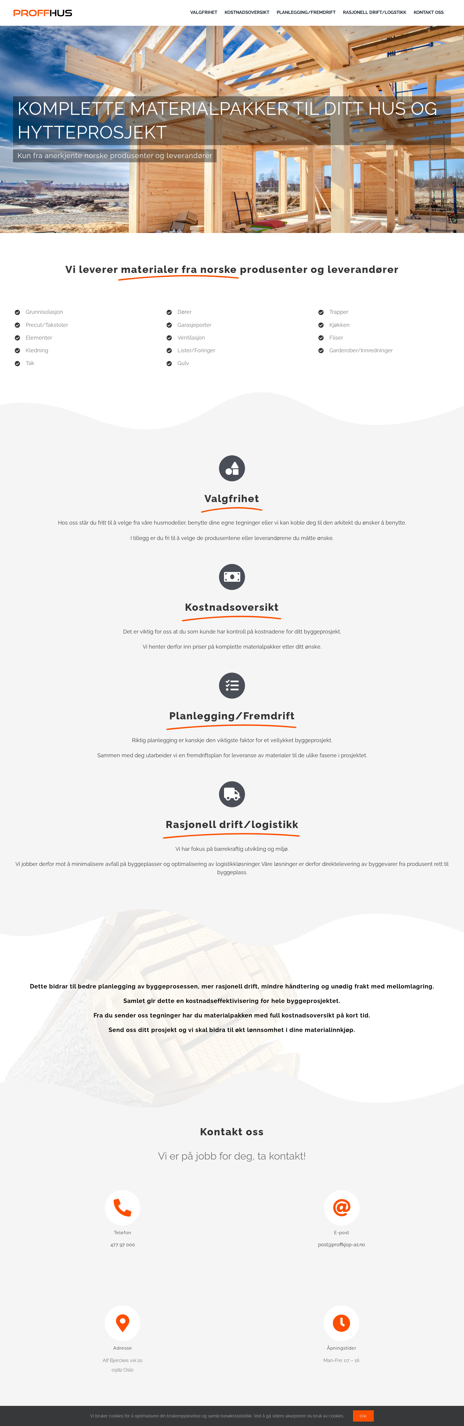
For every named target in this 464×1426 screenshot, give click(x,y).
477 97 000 (122, 1244)
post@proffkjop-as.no (341, 1244)
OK (363, 1416)
